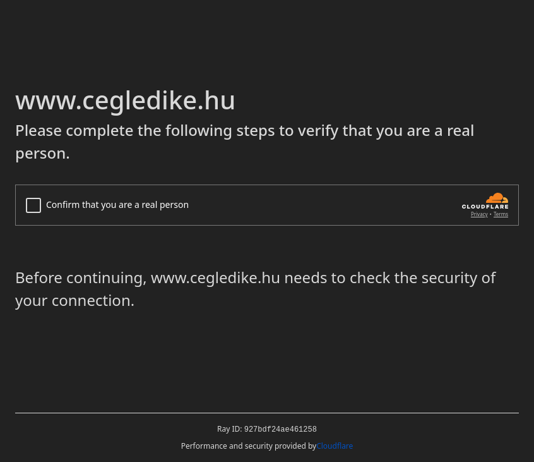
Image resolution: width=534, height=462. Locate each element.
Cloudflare (334, 446)
